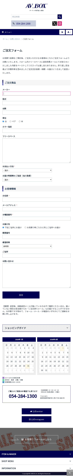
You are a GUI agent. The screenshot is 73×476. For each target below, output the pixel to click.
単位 (4, 118)
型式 (4, 99)
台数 (4, 108)
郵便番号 (6, 233)
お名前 (5, 195)
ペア (13, 121)
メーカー (6, 89)
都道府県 (6, 242)
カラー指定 (7, 126)
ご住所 (5, 251)
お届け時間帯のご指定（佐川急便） (17, 175)
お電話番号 (7, 214)
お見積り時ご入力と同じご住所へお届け (43, 227)
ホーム (5, 39)
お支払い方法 (8, 166)
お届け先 (6, 224)
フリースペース (8, 136)
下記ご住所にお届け (12, 227)
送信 (21, 295)
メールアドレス (9, 205)
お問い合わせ (15, 39)
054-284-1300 (23, 23)
